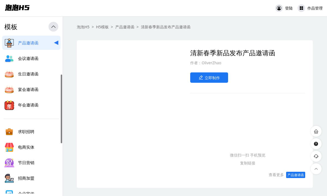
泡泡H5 (83, 26)
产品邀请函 (124, 26)
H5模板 (102, 26)
